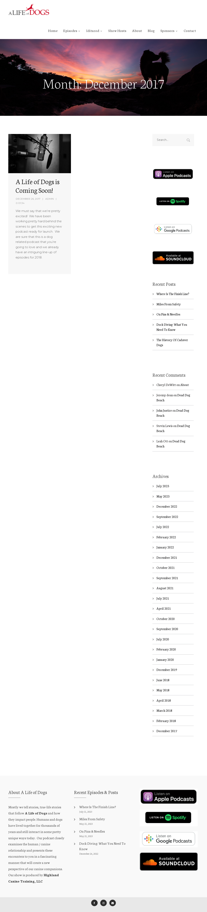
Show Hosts (117, 30)
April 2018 (163, 693)
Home (53, 30)
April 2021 (163, 601)
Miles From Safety (168, 297)
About (137, 30)
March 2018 (164, 703)
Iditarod (92, 30)
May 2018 (162, 683)
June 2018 (162, 673)
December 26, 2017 (28, 198)
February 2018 (166, 713)
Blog (151, 30)
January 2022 (165, 540)
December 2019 (166, 662)
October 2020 (165, 611)
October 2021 (165, 560)
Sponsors (168, 30)
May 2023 (162, 489)
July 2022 (162, 520)
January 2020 (165, 652)
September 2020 (167, 622)
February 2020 (166, 642)
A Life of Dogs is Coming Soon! (37, 186)
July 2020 (162, 632)
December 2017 (166, 724)
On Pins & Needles (168, 307)
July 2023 (162, 479)
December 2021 (166, 550)
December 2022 (166, 499)
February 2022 (166, 530)
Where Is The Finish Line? (172, 286)
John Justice (164, 403)
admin (49, 198)
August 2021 (164, 581)
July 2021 (162, 591)
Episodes (70, 30)
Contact (190, 30)
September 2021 (167, 570)
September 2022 (167, 509)
